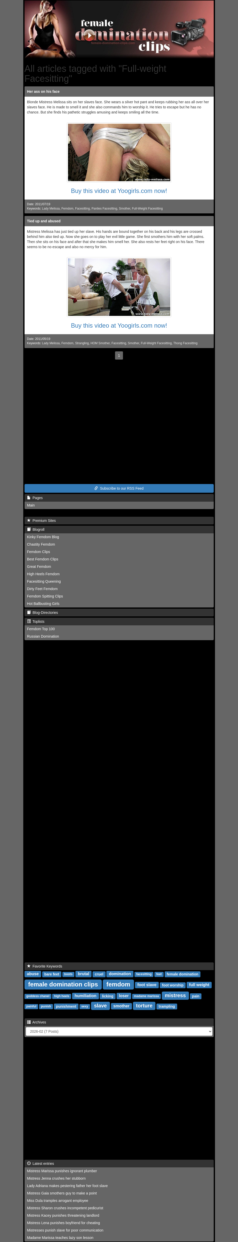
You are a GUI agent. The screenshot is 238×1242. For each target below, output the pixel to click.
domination (120, 974)
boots (68, 974)
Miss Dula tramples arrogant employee (57, 1201)
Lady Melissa (51, 208)
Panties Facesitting (104, 208)
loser (124, 996)
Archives (36, 1022)
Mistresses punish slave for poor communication (65, 1230)
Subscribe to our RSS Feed (118, 488)
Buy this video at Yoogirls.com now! (119, 190)
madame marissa (146, 996)
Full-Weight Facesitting (147, 208)
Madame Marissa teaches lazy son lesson (60, 1238)
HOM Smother (100, 343)
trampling (167, 1006)
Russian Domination (43, 636)
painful (31, 1006)
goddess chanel (38, 996)
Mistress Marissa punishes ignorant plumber (62, 1171)
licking (107, 996)
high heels (61, 996)
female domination (182, 974)
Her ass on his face (43, 91)
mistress (175, 995)
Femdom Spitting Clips (45, 596)
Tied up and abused (44, 221)
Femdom (67, 208)
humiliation (85, 996)
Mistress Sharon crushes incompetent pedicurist (65, 1208)
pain (195, 996)
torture (144, 1005)
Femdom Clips (38, 552)
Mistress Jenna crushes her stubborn (56, 1178)
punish (46, 1006)
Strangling (82, 343)
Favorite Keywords (44, 966)
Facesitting (82, 208)
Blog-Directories (42, 613)
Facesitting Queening (44, 581)
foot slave (146, 985)
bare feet (51, 974)
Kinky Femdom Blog (43, 537)
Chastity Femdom (41, 544)
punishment (66, 1006)
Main (31, 505)
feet (159, 974)
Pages (35, 498)
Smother (124, 208)
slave (100, 1005)
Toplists (35, 621)
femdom (118, 984)
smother (121, 1006)
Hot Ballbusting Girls (43, 604)
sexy (84, 1006)
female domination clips (63, 984)
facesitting (144, 974)
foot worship (173, 985)
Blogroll (35, 529)
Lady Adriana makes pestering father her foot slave (67, 1186)
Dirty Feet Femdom (42, 589)
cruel (99, 974)
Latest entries (40, 1164)
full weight (199, 985)
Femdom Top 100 (41, 629)
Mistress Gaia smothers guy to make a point (62, 1193)
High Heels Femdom (43, 574)
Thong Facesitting (185, 343)
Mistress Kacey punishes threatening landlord (63, 1215)
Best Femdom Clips (42, 559)
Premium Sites (41, 521)
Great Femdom (39, 567)
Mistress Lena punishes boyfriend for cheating (63, 1223)
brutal (83, 974)
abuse (33, 974)
